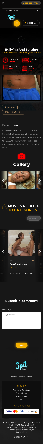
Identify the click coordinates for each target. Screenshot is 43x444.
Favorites (10, 107)
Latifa (5, 52)
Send (21, 345)
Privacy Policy (21, 393)
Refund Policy (21, 396)
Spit (11, 260)
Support (22, 376)
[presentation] (3, 180)
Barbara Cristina (17, 52)
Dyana (30, 52)
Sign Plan (31, 23)
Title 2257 (14, 376)
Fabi (15, 268)
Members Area (30, 3)
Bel (11, 268)
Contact (29, 376)
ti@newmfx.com (21, 430)
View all (33, 218)
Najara (37, 52)
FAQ (21, 399)
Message (6, 309)
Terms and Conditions (21, 390)
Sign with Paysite (13, 112)
